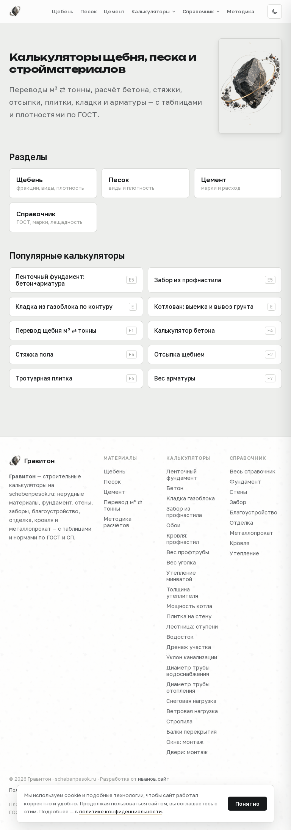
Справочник (201, 11)
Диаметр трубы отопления (188, 687)
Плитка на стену (188, 616)
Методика (240, 11)
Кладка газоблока (190, 498)
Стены (238, 492)
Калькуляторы (153, 11)
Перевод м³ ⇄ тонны (122, 505)
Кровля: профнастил (182, 538)
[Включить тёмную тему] (275, 11)
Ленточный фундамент (181, 474)
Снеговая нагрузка (191, 701)
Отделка (241, 522)
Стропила (179, 721)
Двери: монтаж (187, 752)
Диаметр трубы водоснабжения (188, 670)
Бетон (174, 488)
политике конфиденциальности (120, 811)
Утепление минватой (181, 575)
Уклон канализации (191, 657)
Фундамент (245, 481)
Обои (173, 525)
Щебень (63, 11)
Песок (88, 11)
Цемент (114, 11)
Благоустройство (253, 512)
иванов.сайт (153, 779)
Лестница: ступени (192, 626)
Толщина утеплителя (182, 592)
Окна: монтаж (184, 742)
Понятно (247, 803)
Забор (238, 502)
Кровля (239, 543)
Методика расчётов (117, 522)
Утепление (244, 553)
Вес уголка (181, 562)
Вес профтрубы (187, 552)
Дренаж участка (188, 647)
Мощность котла (189, 606)
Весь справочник (252, 471)
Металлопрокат (251, 533)
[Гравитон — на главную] (14, 11)
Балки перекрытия (191, 731)
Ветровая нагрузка (192, 711)
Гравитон (32, 461)
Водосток (180, 637)
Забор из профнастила (184, 511)
